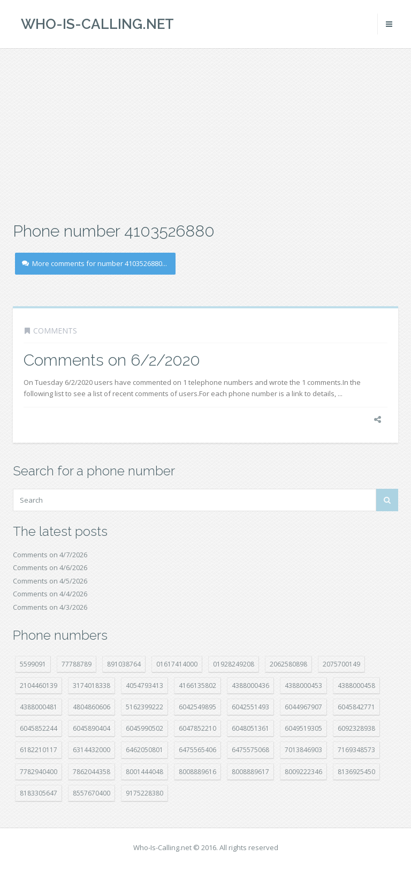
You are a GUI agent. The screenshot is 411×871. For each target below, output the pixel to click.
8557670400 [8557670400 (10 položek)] (91, 793)
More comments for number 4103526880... (94, 263)
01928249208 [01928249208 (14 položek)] (233, 664)
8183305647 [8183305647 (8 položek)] (38, 793)
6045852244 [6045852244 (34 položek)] (38, 728)
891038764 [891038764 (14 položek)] (124, 664)
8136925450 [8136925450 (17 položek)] (356, 771)
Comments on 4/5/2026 (50, 581)
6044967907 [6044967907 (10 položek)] (303, 706)
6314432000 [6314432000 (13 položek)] (91, 749)
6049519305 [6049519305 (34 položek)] (303, 728)
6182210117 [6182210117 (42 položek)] (38, 749)
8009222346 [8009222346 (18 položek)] (303, 771)
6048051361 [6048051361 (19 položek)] (250, 728)
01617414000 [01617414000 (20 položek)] (176, 664)
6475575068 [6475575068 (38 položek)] (250, 749)
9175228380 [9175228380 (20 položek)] (144, 793)
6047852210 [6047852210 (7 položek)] (197, 728)
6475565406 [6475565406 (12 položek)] (197, 749)
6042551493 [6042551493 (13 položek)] (250, 706)
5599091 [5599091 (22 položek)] (33, 664)
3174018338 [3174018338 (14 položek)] (91, 685)
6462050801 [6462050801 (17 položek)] (144, 749)
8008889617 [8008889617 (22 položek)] (250, 771)
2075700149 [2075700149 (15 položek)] (341, 664)
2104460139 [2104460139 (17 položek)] (38, 685)
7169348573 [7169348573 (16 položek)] (356, 749)
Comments (55, 330)
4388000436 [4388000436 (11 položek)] (250, 685)
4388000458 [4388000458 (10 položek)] (356, 685)
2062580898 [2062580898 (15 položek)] (288, 664)
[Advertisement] (205, 134)
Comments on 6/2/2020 (112, 360)
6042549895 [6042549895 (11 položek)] (197, 706)
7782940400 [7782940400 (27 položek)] (38, 771)
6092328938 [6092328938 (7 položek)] (356, 728)
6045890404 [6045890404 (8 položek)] (91, 728)
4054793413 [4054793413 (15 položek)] (144, 685)
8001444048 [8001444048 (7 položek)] (144, 771)
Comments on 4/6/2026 (50, 567)
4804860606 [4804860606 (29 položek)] (91, 706)
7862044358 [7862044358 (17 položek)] (91, 771)
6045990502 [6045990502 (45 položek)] (144, 728)
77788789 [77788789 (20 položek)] (77, 664)
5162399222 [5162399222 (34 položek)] (144, 706)
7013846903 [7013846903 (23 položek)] (303, 749)
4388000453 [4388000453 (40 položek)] (303, 685)
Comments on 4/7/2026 (50, 554)
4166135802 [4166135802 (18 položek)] (197, 685)
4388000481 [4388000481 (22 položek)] (38, 706)
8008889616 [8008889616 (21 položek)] (197, 771)
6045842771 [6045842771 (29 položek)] (356, 706)
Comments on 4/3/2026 (50, 607)
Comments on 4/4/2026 (50, 594)
